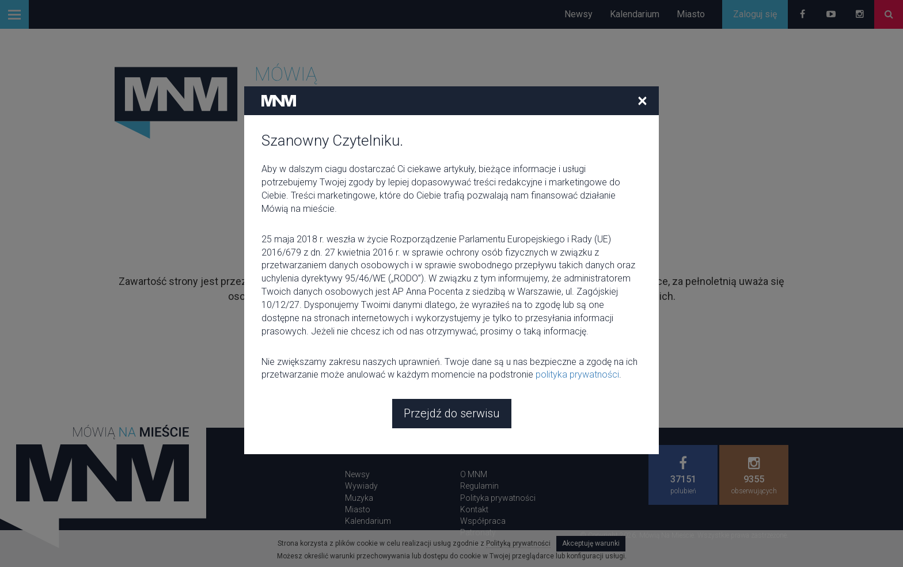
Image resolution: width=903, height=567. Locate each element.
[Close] (642, 100)
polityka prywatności (577, 374)
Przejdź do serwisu (452, 413)
